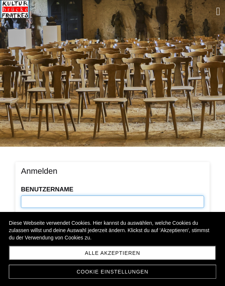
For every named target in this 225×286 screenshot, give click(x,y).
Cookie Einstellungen (112, 272)
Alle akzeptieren (112, 253)
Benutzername (47, 189)
